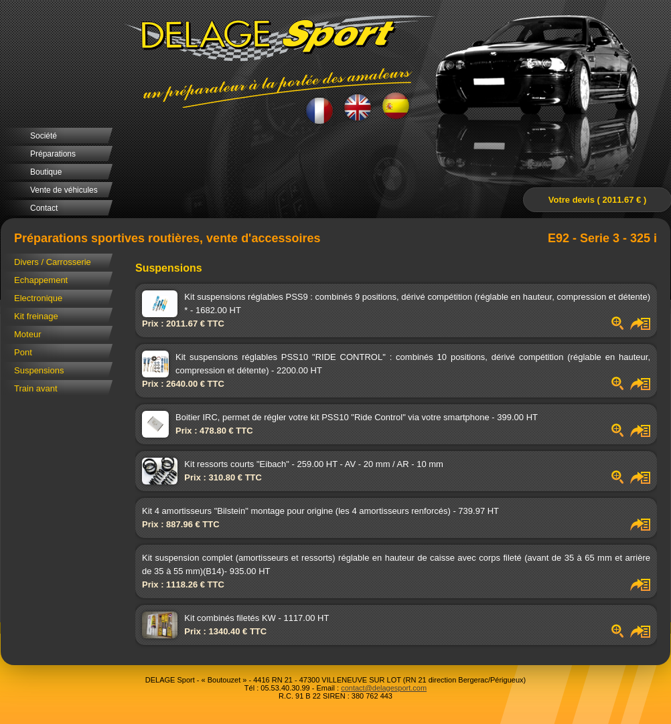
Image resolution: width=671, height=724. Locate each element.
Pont (23, 352)
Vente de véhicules (64, 190)
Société (43, 136)
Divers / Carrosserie (52, 262)
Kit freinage (36, 316)
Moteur (27, 334)
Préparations (53, 154)
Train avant (36, 388)
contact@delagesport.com (384, 688)
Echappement (41, 280)
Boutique (46, 172)
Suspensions (39, 370)
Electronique (38, 298)
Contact (44, 208)
